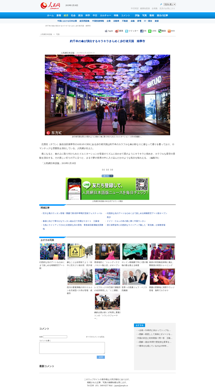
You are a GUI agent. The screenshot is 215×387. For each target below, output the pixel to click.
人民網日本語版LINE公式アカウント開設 (107, 190)
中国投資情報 (98, 21)
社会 (73, 15)
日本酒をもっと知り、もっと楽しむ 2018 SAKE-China (66, 26)
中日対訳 (135, 8)
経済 (66, 15)
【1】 (103, 170)
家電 (139, 21)
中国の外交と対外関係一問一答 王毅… (154, 338)
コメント (125, 15)
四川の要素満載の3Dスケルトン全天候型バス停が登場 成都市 (80, 290)
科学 (87, 15)
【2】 (107, 170)
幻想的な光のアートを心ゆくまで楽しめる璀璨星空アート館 (52, 265)
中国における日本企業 (67, 21)
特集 (116, 15)
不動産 (125, 21)
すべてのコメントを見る (95, 337)
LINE (152, 31)
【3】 (112, 170)
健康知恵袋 (145, 8)
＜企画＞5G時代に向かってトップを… (154, 330)
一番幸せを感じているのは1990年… (152, 346)
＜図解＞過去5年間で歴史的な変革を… (154, 342)
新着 (59, 15)
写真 (144, 15)
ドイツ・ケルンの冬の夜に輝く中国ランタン (126, 221)
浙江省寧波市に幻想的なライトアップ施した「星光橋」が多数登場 (137, 225)
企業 (109, 21)
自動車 (116, 21)
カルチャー (105, 15)
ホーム (50, 15)
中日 (95, 15)
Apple (109, 31)
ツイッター (131, 31)
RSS (171, 31)
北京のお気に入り (167, 8)
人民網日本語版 (46, 34)
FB (143, 31)
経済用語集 (84, 21)
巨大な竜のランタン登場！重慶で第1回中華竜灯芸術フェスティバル (72, 213)
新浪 (119, 31)
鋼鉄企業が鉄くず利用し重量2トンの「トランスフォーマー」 (107, 315)
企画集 (155, 8)
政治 (80, 15)
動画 (152, 15)
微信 (162, 31)
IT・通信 (148, 21)
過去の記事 (162, 15)
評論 (137, 15)
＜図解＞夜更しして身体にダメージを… (154, 334)
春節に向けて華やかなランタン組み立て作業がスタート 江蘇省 (71, 221)
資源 (157, 21)
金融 (133, 21)
